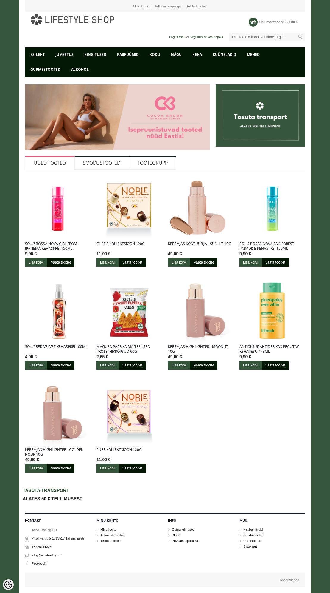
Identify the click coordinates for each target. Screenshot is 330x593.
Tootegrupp (153, 163)
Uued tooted (50, 163)
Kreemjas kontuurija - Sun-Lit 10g (199, 243)
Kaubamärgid (253, 529)
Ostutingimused (183, 529)
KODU (155, 54)
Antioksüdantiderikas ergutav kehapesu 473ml (269, 349)
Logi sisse (176, 37)
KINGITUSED (95, 54)
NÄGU (176, 54)
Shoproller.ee (289, 580)
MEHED (253, 54)
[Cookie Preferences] (8, 584)
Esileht (37, 54)
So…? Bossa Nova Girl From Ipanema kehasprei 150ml (51, 246)
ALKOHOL (80, 69)
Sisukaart (250, 546)
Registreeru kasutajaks (206, 37)
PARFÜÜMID (128, 54)
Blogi (175, 535)
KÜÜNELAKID (224, 54)
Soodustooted (101, 163)
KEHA (197, 54)
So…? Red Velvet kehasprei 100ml (56, 346)
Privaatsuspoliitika (185, 541)
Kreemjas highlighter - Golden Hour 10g (54, 452)
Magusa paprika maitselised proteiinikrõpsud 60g (123, 349)
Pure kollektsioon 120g (119, 449)
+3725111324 (42, 547)
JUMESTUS (64, 54)
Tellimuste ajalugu (168, 6)
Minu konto (141, 6)
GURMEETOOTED (45, 69)
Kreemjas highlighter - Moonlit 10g (198, 349)
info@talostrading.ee (47, 555)
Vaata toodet (61, 262)
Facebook (39, 563)
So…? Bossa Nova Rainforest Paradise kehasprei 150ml (266, 246)
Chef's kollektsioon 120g (120, 243)
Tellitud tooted (196, 6)
